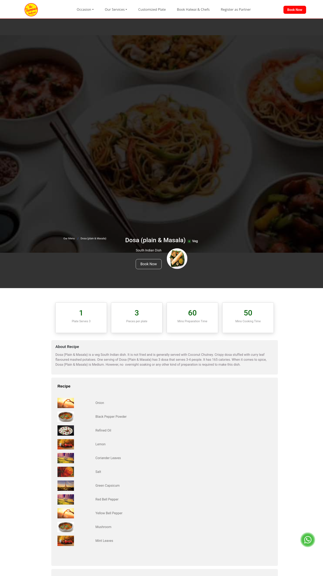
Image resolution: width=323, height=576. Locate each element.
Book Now (148, 264)
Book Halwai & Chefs (193, 9)
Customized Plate (152, 9)
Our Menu (69, 238)
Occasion (84, 9)
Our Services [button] (115, 9)
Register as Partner (236, 9)
